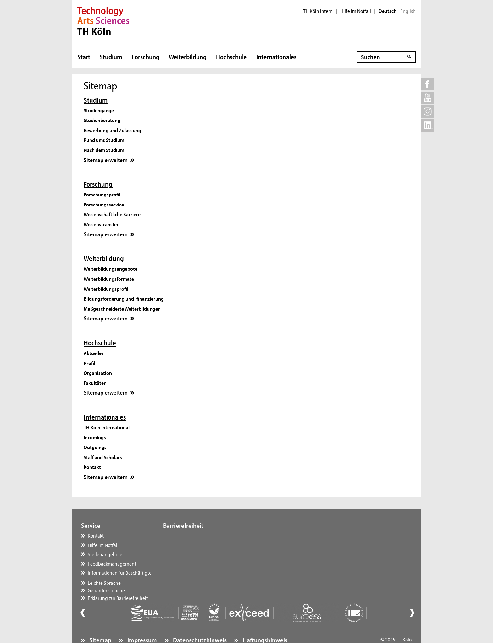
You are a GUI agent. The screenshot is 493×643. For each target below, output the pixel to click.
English (408, 11)
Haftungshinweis (264, 623)
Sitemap (99, 623)
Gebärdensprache (188, 544)
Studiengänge (99, 110)
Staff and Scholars (103, 457)
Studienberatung (102, 119)
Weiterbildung (188, 57)
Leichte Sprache (185, 535)
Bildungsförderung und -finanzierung (124, 298)
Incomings (95, 437)
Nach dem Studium (104, 149)
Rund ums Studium (104, 139)
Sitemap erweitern (110, 160)
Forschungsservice (104, 204)
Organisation (98, 372)
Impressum (141, 623)
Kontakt (92, 466)
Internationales (276, 57)
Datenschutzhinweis (199, 623)
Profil (89, 362)
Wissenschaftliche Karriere (112, 214)
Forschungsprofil (102, 194)
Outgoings (95, 446)
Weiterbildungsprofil (106, 288)
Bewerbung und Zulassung (112, 130)
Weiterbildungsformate (109, 278)
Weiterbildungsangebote (110, 268)
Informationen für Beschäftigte (120, 572)
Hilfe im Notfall (355, 11)
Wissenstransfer (101, 224)
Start (83, 57)
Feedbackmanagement (112, 563)
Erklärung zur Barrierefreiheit (199, 553)
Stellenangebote (105, 553)
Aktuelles (94, 352)
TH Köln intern (318, 11)
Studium (111, 57)
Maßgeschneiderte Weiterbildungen (122, 308)
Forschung (145, 57)
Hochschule (231, 57)
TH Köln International (107, 427)
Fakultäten (95, 382)
